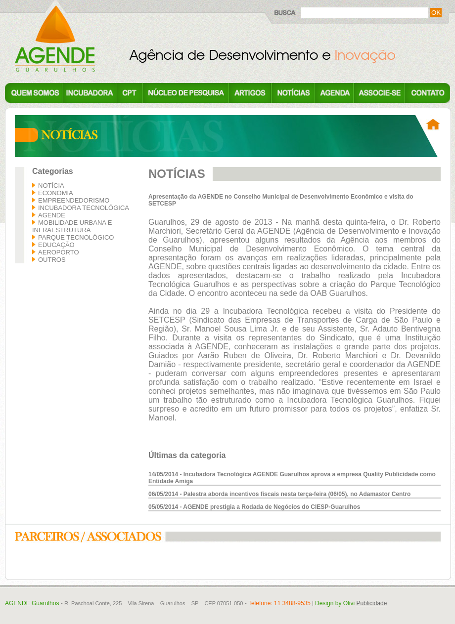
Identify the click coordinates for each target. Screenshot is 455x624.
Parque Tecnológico (76, 237)
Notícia (51, 185)
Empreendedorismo (73, 200)
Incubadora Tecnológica (83, 207)
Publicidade (371, 603)
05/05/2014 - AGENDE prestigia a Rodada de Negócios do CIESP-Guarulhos (254, 506)
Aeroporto (58, 252)
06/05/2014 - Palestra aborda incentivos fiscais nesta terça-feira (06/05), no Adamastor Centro (279, 494)
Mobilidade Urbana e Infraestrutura (72, 226)
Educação (56, 245)
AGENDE (51, 215)
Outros (52, 259)
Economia (55, 193)
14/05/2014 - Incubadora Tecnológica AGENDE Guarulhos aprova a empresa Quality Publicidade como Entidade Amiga (292, 478)
